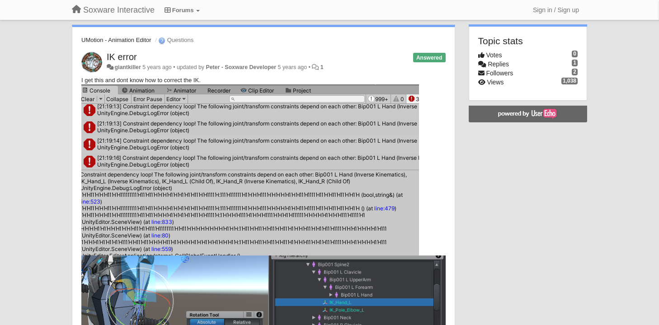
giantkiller (127, 67)
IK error (122, 57)
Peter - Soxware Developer (241, 67)
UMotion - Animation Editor (116, 40)
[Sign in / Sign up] (556, 10)
